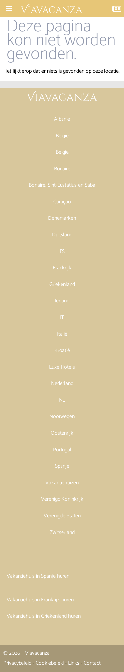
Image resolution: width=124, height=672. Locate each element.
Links (73, 663)
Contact (92, 663)
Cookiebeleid (50, 663)
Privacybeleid (17, 663)
